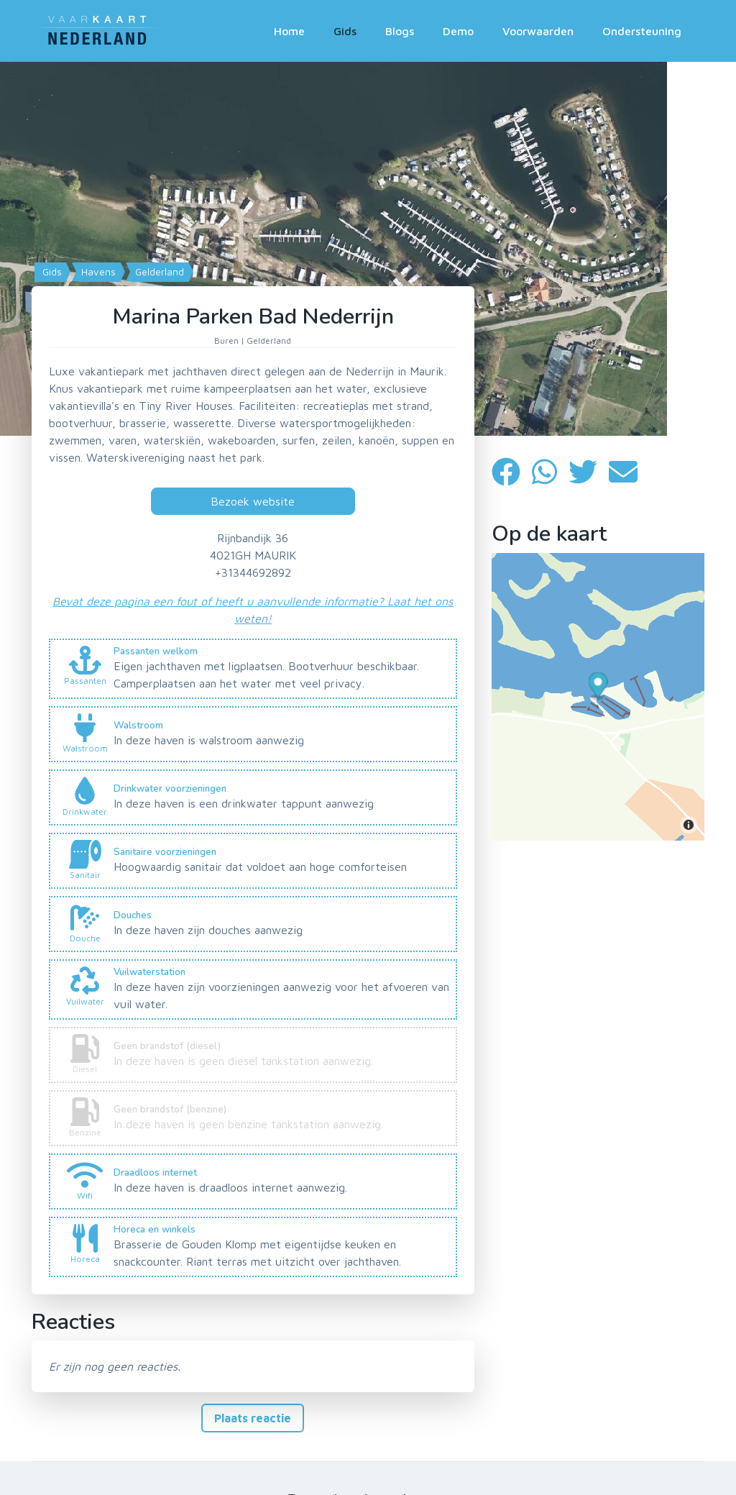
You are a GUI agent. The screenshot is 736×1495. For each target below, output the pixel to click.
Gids (345, 30)
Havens (97, 272)
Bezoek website (253, 501)
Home (289, 30)
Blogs (399, 30)
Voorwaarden (538, 30)
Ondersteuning (641, 30)
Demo (458, 30)
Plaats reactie (252, 1418)
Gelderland (158, 272)
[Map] (368, 249)
